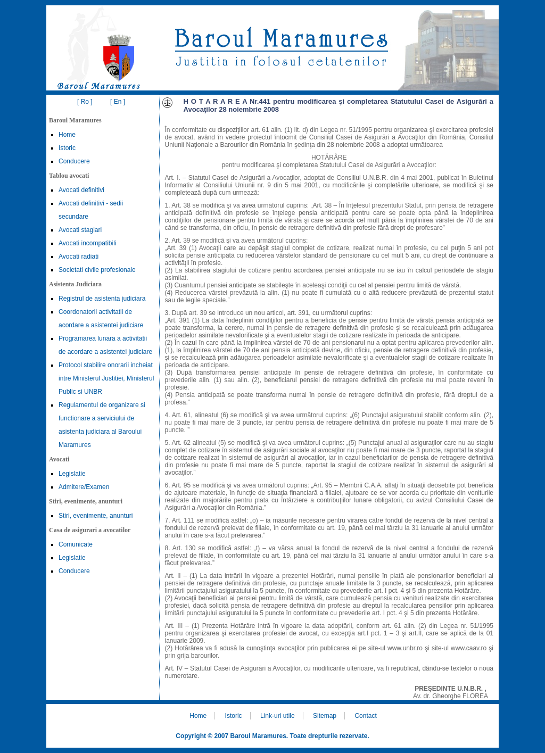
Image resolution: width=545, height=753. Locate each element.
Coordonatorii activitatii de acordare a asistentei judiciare (101, 318)
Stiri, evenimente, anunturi (96, 515)
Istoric (67, 148)
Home (67, 134)
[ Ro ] (85, 101)
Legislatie (72, 473)
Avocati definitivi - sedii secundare (91, 210)
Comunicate (76, 544)
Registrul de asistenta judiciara (102, 298)
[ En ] (117, 101)
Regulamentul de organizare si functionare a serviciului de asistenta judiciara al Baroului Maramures (102, 425)
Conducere (74, 161)
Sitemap (324, 715)
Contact (365, 715)
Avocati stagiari (80, 230)
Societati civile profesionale (97, 270)
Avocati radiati (78, 256)
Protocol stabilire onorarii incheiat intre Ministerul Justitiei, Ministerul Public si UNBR (106, 378)
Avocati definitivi (81, 190)
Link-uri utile (277, 715)
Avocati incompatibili (88, 243)
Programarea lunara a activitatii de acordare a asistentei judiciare (105, 345)
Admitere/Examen (84, 487)
